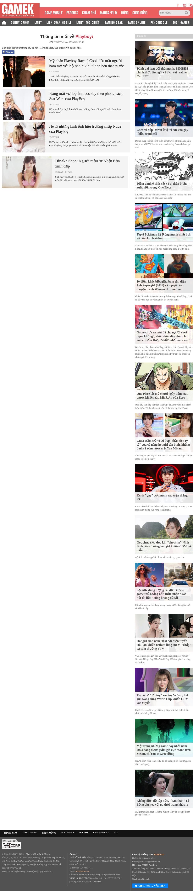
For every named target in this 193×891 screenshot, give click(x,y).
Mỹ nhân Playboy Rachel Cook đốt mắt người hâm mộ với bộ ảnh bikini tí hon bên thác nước (86, 63)
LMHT (38, 22)
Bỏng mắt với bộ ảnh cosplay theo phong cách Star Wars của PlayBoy (86, 96)
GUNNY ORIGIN (20, 22)
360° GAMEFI (181, 22)
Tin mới (141, 35)
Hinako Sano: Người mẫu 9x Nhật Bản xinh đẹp (87, 163)
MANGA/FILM (108, 12)
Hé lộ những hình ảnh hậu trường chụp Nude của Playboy (85, 129)
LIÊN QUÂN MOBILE (59, 22)
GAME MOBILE (54, 12)
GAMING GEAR (114, 22)
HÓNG (125, 12)
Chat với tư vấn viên (150, 886)
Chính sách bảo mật (140, 879)
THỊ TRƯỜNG (49, 833)
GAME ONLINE (137, 22)
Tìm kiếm (187, 13)
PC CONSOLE (67, 832)
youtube (184, 5)
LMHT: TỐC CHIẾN (88, 22)
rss (191, 5)
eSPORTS (72, 12)
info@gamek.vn (82, 871)
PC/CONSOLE (159, 22)
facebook (178, 5)
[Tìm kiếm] (171, 12)
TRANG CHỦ (10, 833)
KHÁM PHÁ (89, 12)
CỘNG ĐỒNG (139, 12)
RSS (116, 832)
